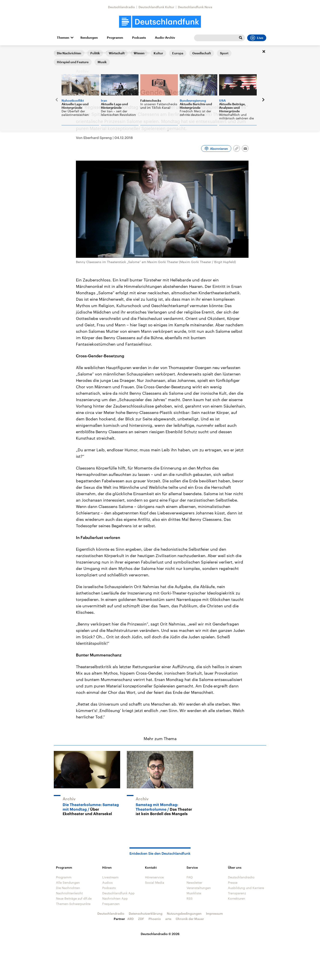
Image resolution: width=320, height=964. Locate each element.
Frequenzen (111, 904)
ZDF (141, 919)
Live (256, 37)
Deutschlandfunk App (118, 893)
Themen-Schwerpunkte (73, 904)
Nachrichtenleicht (69, 893)
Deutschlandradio (121, 7)
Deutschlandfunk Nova (195, 7)
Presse (232, 882)
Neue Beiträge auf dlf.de (74, 898)
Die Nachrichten (68, 888)
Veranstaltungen (199, 888)
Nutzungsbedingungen (184, 913)
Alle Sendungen (68, 882)
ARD (130, 919)
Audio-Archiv (165, 37)
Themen (63, 37)
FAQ (190, 877)
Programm (115, 37)
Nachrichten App (115, 898)
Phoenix (154, 919)
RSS (190, 898)
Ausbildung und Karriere (246, 888)
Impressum (214, 913)
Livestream (110, 877)
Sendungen (89, 37)
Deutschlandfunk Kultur (156, 7)
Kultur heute (81, 52)
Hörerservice (154, 877)
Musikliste (194, 893)
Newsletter (194, 882)
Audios (107, 882)
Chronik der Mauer (190, 919)
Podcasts (139, 37)
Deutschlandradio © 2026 (160, 934)
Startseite (61, 52)
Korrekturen (236, 898)
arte (168, 919)
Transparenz (237, 893)
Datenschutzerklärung (145, 913)
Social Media (154, 882)
